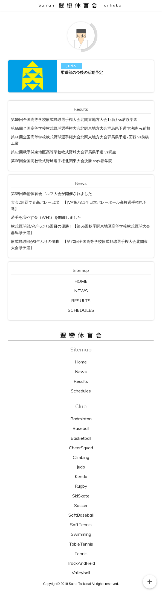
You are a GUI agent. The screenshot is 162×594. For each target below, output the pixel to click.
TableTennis (81, 544)
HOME (81, 281)
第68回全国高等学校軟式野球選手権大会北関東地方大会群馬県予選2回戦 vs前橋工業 (80, 140)
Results (81, 381)
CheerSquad (81, 447)
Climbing (81, 457)
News (81, 371)
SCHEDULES (81, 310)
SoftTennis (81, 524)
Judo (81, 467)
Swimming (81, 534)
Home (81, 362)
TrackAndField (81, 563)
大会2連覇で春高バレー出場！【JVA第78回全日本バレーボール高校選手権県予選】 (79, 205)
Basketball (81, 438)
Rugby (81, 486)
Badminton (81, 418)
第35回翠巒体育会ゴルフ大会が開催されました (51, 193)
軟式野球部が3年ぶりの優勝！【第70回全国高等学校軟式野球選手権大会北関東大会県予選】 (79, 245)
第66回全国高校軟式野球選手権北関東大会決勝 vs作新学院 (61, 160)
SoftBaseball (81, 515)
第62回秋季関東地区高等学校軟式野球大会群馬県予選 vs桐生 (63, 152)
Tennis (81, 553)
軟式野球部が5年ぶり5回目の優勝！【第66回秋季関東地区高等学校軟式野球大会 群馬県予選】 (80, 229)
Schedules (81, 391)
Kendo (81, 476)
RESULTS (81, 300)
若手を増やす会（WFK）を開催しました (46, 217)
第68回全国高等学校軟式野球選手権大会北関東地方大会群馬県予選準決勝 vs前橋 (81, 128)
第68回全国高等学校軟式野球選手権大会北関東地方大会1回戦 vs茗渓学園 (74, 119)
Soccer (81, 505)
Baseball (81, 428)
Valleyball (81, 572)
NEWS (81, 290)
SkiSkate (80, 496)
